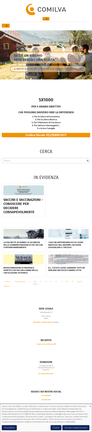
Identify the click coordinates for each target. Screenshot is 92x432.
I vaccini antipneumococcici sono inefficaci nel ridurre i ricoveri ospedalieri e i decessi (65, 245)
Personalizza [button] (9, 428)
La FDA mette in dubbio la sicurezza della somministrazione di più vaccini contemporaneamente (23, 245)
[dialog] (46, 418)
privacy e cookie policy (66, 422)
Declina (56, 428)
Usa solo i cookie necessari (76, 428)
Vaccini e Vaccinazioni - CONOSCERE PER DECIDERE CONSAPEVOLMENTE (23, 206)
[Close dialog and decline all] (90, 405)
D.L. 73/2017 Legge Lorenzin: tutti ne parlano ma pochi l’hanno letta (66, 269)
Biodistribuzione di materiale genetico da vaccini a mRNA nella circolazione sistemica (20, 270)
